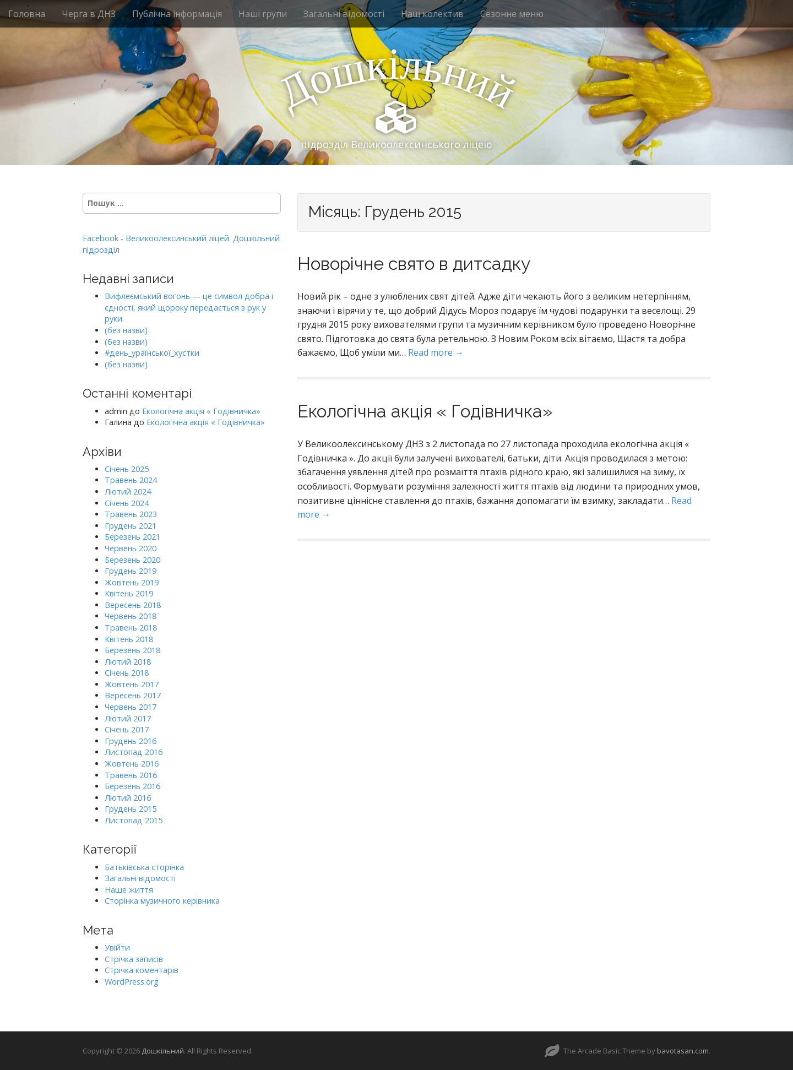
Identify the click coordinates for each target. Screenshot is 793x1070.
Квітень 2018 (129, 639)
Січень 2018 (127, 672)
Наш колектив (432, 14)
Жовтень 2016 (132, 763)
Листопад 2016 (133, 752)
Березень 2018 (132, 650)
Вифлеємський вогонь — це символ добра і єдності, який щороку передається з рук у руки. (189, 307)
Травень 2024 (131, 480)
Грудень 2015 (130, 808)
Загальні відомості (343, 14)
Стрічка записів (134, 959)
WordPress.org (132, 981)
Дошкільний (163, 1051)
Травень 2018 (131, 627)
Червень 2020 (130, 548)
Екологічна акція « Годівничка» (424, 411)
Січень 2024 (127, 503)
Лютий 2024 (128, 491)
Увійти (117, 947)
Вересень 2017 (133, 695)
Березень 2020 (132, 560)
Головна (26, 14)
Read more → (436, 352)
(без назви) (126, 330)
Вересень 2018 (133, 605)
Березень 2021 (132, 536)
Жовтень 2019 (132, 582)
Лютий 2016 (128, 797)
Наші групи (262, 14)
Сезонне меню (512, 14)
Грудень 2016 (130, 741)
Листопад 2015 (133, 820)
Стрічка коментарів (141, 970)
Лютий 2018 (128, 661)
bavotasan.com (683, 1051)
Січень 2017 (127, 729)
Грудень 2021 (130, 525)
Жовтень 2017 (132, 684)
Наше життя (129, 889)
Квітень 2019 (129, 593)
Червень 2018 (130, 616)
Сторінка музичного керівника (162, 900)
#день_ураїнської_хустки (152, 352)
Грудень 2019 (130, 571)
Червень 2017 (130, 707)
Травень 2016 (131, 775)
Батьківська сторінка (144, 867)
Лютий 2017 (128, 718)
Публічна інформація (177, 14)
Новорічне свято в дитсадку (413, 263)
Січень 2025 (127, 469)
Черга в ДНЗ (89, 14)
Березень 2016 (132, 786)
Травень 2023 (131, 514)
